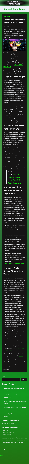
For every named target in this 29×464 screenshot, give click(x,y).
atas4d (2, 455)
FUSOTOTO (5, 430)
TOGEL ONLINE (6, 16)
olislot (3, 446)
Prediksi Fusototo (6, 434)
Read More (7, 369)
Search (4, 376)
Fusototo (12, 438)
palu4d (3, 450)
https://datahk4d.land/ (8, 432)
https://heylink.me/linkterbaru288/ (14, 263)
